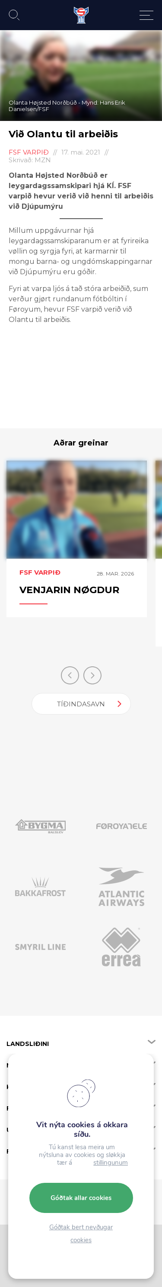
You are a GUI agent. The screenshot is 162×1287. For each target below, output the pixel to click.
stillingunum (110, 1162)
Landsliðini (27, 1044)
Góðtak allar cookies (81, 1198)
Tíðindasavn (81, 704)
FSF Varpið (29, 152)
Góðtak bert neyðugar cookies (81, 1233)
